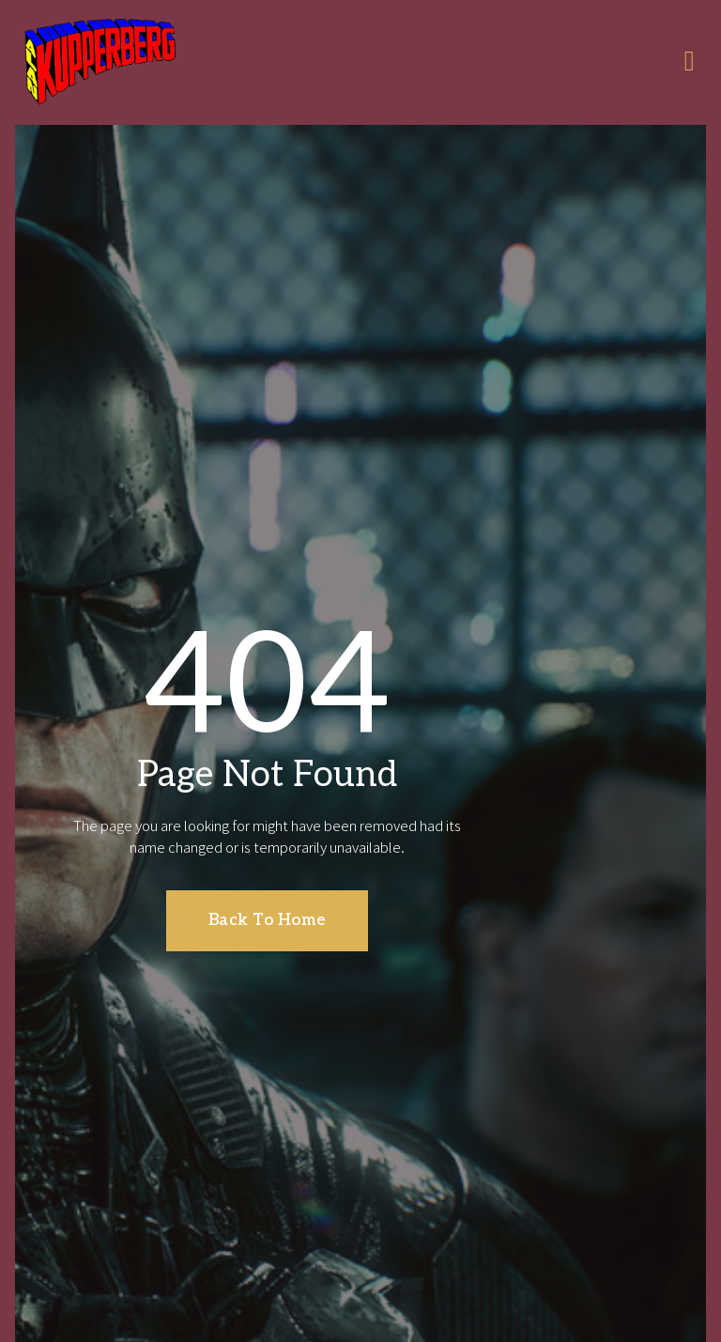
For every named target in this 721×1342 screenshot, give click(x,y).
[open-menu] (689, 63)
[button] (267, 914)
